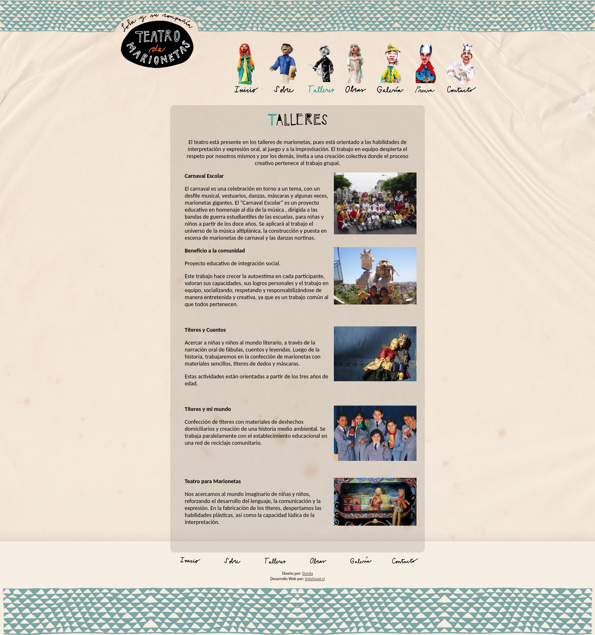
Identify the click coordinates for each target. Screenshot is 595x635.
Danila (307, 573)
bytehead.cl (314, 578)
